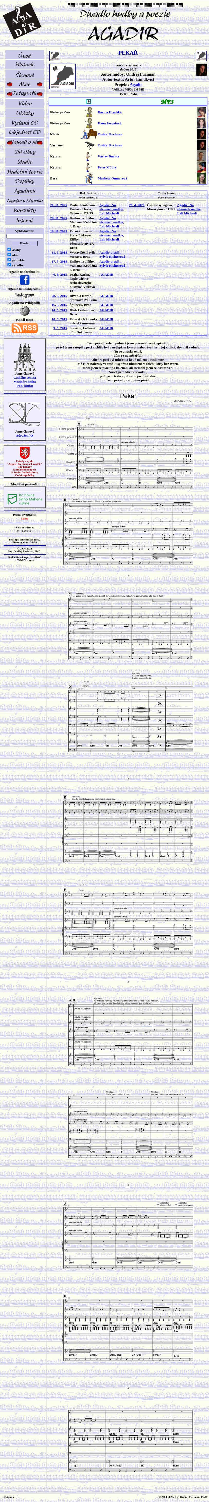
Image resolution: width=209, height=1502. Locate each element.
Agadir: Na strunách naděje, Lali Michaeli (111, 209)
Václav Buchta (108, 156)
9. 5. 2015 (60, 328)
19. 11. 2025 (58, 231)
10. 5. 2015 (59, 319)
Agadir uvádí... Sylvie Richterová (112, 254)
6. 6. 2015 (60, 274)
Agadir (136, 84)
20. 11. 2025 (58, 218)
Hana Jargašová (109, 123)
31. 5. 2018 (59, 252)
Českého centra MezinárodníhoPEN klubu (24, 382)
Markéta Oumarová (112, 178)
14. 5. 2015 (59, 310)
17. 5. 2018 (59, 261)
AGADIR (106, 274)
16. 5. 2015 (59, 305)
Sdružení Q (24, 435)
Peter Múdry (107, 167)
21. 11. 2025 (58, 205)
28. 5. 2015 (59, 296)
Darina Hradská (110, 112)
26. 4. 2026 (136, 205)
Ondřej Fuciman (110, 134)
